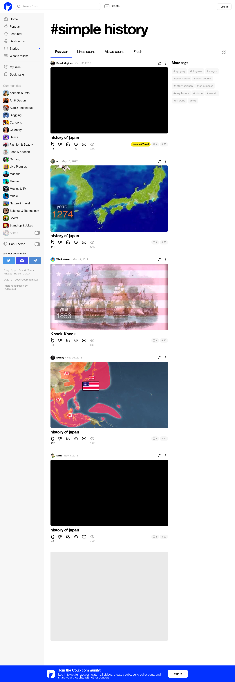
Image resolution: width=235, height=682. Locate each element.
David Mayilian (64, 63)
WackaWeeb (63, 259)
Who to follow (16, 56)
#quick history (181, 78)
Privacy (8, 273)
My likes (12, 67)
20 (164, 144)
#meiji (193, 100)
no (57, 161)
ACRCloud (10, 289)
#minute (198, 93)
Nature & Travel (141, 144)
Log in (224, 6)
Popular (12, 26)
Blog (6, 270)
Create (112, 6)
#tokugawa (196, 71)
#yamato (212, 93)
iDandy (60, 357)
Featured (12, 34)
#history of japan (183, 86)
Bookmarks (14, 74)
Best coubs (14, 41)
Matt (59, 455)
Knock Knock (63, 334)
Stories (22, 48)
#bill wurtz (179, 100)
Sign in (178, 673)
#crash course (202, 78)
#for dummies (205, 86)
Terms (31, 270)
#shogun (212, 71)
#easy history (181, 93)
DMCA (26, 273)
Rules (17, 273)
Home (11, 19)
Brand (22, 270)
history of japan (64, 137)
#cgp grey (179, 71)
